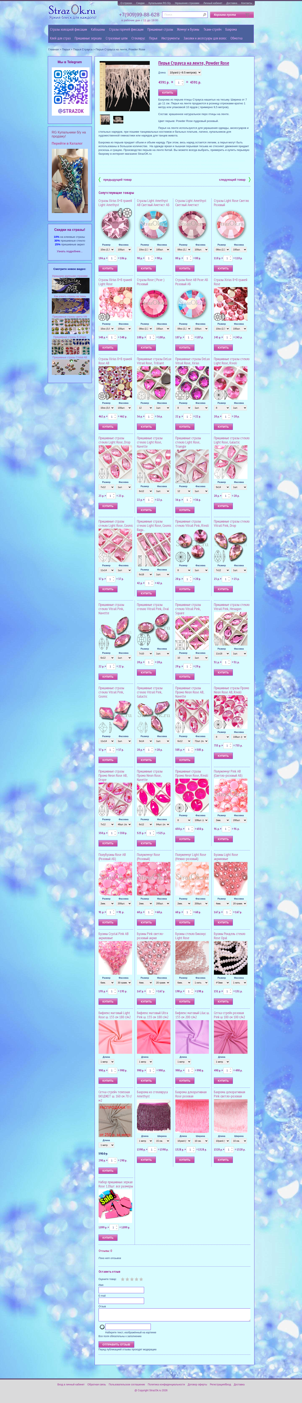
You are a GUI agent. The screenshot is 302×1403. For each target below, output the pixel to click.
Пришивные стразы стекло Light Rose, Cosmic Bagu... (154, 525)
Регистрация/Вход (220, 1387)
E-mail (102, 1295)
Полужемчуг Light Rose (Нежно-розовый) (190, 856)
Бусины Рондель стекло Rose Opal (229, 935)
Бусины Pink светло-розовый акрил (150, 935)
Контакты (246, 3)
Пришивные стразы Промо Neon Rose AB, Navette (189, 692)
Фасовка (124, 244)
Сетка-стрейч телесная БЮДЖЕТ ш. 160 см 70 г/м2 (115, 1096)
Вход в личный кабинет (71, 1387)
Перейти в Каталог (67, 143)
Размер (106, 244)
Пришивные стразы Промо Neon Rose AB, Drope (113, 775)
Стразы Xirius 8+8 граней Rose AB (115, 360)
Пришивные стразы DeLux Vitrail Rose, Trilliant (154, 360)
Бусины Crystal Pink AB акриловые (114, 935)
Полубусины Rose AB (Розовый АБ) (112, 856)
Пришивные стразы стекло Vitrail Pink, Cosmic (111, 692)
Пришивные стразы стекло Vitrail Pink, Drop (232, 523)
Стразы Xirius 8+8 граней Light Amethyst (115, 202)
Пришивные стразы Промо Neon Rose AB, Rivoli (231, 689)
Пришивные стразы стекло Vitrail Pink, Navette (111, 608)
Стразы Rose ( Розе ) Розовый (150, 281)
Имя (101, 1285)
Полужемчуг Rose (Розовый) (148, 856)
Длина (162, 72)
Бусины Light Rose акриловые (226, 856)
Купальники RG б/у (159, 3)
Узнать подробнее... (70, 251)
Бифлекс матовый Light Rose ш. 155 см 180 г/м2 (115, 1014)
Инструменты (170, 38)
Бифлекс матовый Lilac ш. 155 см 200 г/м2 (192, 1014)
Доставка (231, 3)
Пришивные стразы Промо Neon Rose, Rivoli (191, 773)
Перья (153, 38)
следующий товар (234, 179)
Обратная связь (96, 1387)
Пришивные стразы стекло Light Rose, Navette (150, 442)
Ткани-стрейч (212, 29)
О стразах (126, 3)
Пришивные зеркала (88, 38)
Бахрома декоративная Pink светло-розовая (229, 1093)
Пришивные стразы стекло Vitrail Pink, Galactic (150, 692)
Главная (53, 49)
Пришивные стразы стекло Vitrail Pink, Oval (153, 606)
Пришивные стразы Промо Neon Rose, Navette (150, 775)
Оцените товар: (108, 1279)
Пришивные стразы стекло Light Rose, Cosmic (116, 523)
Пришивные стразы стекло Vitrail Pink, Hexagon (232, 606)
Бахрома (231, 29)
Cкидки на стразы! (69, 229)
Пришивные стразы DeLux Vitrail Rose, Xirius (192, 360)
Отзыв (102, 1306)
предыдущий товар (115, 179)
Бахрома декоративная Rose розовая (191, 1093)
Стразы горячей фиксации (126, 29)
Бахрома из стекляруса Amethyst (152, 1093)
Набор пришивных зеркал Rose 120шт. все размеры (116, 1184)
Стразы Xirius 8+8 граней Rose (230, 281)
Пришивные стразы (160, 29)
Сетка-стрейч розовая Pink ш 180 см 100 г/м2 (229, 1014)
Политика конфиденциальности (166, 1387)
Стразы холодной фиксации (68, 29)
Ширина (162, 1136)
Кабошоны (98, 29)
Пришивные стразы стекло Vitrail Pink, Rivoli (192, 523)
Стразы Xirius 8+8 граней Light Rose (115, 281)
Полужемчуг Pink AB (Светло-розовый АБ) (228, 773)
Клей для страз (60, 38)
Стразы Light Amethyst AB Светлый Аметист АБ (153, 202)
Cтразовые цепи (117, 38)
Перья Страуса (82, 49)
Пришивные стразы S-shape (69, 337)
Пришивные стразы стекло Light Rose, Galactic (232, 440)
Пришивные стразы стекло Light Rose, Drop (114, 440)
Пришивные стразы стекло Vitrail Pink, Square (188, 608)
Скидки (140, 3)
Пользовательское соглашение (127, 1387)
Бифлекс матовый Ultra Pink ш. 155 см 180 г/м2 (152, 1014)
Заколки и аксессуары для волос (205, 38)
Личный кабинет (212, 3)
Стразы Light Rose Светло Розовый (231, 202)
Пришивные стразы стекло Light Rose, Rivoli (232, 360)
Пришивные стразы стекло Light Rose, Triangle (188, 442)
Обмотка (236, 38)
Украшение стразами (187, 3)
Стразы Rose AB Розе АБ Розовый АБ (191, 281)
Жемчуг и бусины (188, 29)
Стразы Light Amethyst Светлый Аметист (190, 202)
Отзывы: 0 (105, 1251)
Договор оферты (197, 1387)
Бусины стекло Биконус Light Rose (190, 935)
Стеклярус (138, 38)
